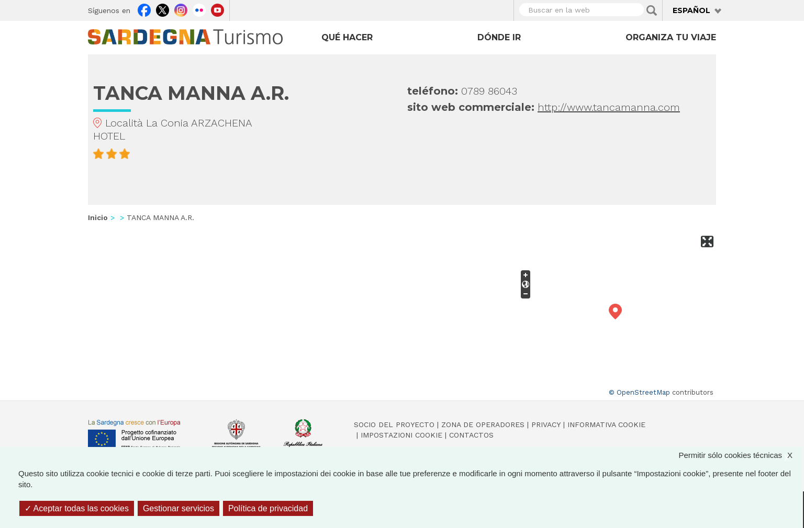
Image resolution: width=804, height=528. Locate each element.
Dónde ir (499, 37)
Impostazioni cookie (401, 435)
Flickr (199, 9)
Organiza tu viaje (671, 37)
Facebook (144, 9)
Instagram (180, 9)
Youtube (217, 9)
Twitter (162, 9)
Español (691, 10)
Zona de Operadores (482, 424)
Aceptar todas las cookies (77, 508)
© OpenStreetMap (639, 392)
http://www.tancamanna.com (609, 107)
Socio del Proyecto (394, 424)
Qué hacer (347, 37)
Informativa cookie (606, 424)
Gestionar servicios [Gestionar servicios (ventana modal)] (178, 508)
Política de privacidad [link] (268, 508)
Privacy (546, 424)
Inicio (98, 217)
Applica (651, 10)
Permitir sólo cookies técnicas (740, 455)
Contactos (471, 435)
